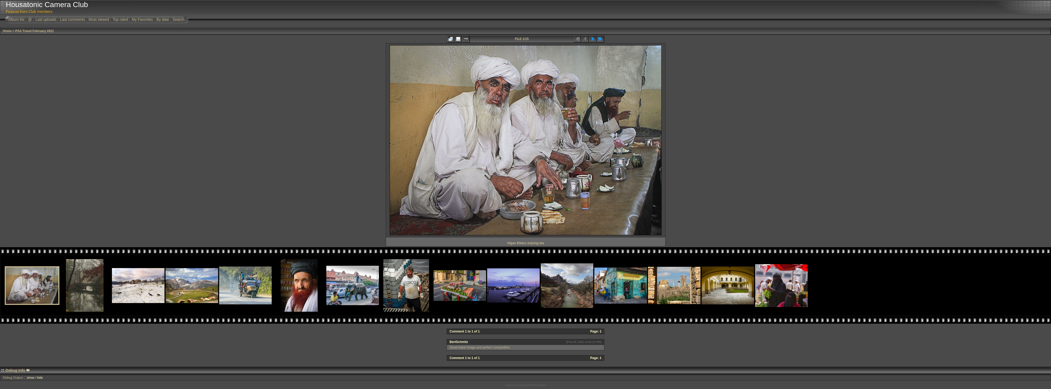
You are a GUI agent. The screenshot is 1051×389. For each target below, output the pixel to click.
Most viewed (99, 19)
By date (163, 19)
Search (178, 19)
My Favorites (142, 19)
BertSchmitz (459, 342)
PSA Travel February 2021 (34, 31)
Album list (16, 19)
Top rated (120, 19)
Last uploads (45, 19)
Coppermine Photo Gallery (532, 385)
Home (7, 31)
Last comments (72, 19)
